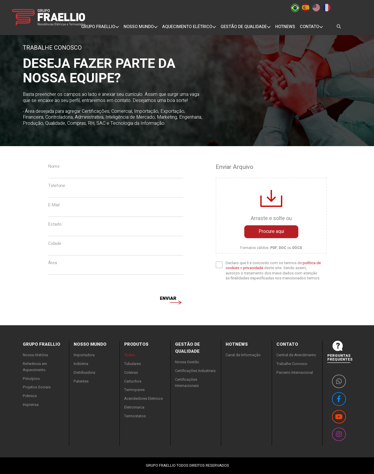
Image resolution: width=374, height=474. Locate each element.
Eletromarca (134, 407)
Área (52, 263)
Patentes (81, 381)
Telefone (56, 186)
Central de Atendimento (296, 355)
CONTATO (311, 27)
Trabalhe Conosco (291, 363)
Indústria (81, 363)
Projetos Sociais (37, 387)
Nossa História (35, 355)
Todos (129, 355)
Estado (54, 224)
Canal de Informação (243, 355)
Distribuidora (84, 372)
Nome (54, 166)
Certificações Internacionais (187, 382)
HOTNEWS (285, 27)
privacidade (253, 268)
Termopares (134, 389)
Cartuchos (132, 381)
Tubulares (132, 363)
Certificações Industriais (195, 370)
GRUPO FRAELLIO (100, 27)
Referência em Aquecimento (35, 367)
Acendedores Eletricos (143, 398)
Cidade (54, 244)
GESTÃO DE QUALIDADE (246, 27)
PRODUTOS (136, 344)
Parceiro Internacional (294, 372)
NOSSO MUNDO (140, 27)
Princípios (31, 378)
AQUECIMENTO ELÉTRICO (189, 27)
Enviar (168, 299)
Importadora (84, 355)
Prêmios (30, 396)
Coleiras (131, 372)
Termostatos (135, 416)
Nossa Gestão (187, 362)
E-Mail (54, 205)
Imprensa (31, 404)
